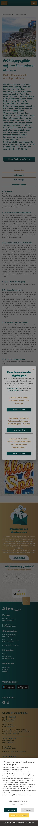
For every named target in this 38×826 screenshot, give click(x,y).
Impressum (7, 822)
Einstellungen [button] (30, 822)
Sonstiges (19, 804)
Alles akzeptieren (19, 815)
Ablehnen (11, 810)
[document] (19, 780)
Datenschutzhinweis (18, 822)
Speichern (27, 810)
